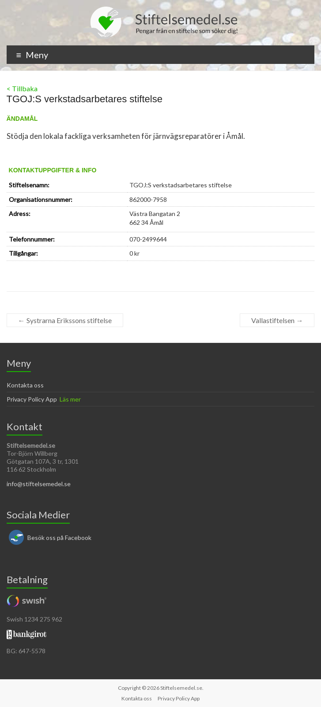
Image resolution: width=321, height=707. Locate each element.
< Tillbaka (22, 88)
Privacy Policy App (32, 399)
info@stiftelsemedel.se (39, 483)
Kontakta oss (25, 385)
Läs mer (70, 399)
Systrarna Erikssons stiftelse (65, 320)
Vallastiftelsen (277, 320)
